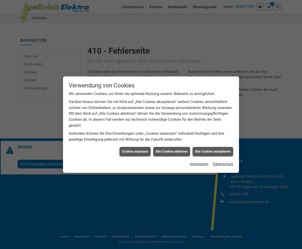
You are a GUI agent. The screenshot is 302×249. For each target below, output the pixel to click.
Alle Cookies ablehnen (172, 150)
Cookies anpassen (135, 150)
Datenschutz (223, 163)
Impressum (199, 163)
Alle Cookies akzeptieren (213, 150)
